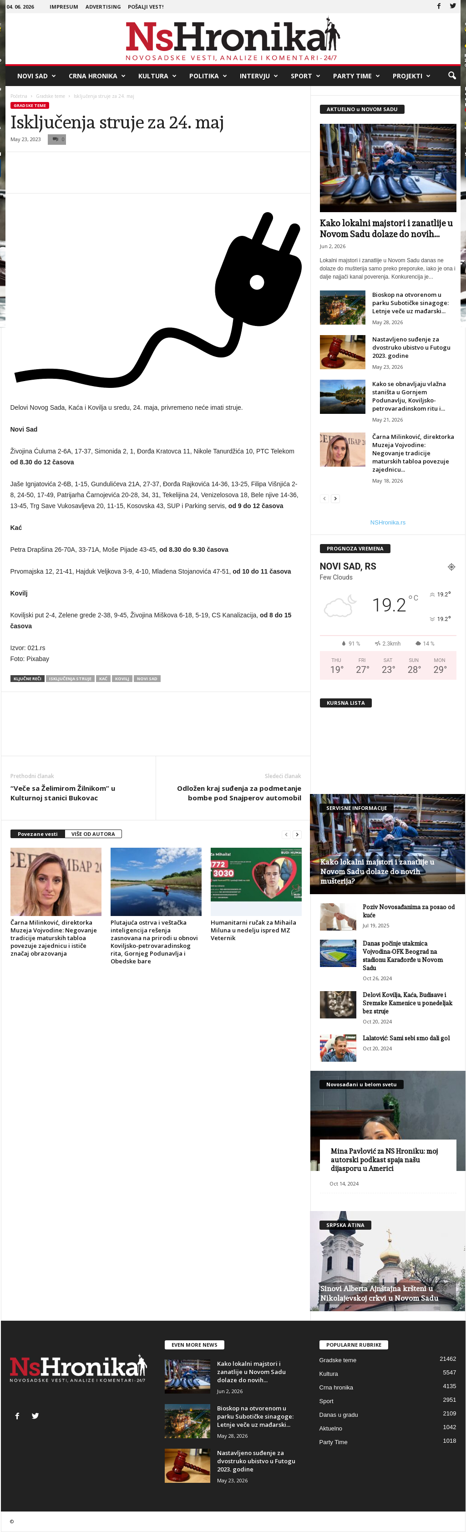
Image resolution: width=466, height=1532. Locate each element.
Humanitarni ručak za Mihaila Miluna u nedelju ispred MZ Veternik (253, 930)
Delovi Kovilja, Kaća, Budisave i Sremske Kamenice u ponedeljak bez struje (407, 1003)
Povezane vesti (38, 833)
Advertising (103, 6)
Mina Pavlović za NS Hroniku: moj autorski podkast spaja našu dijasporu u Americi (384, 1160)
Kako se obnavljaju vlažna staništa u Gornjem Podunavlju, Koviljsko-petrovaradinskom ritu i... (409, 396)
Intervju (259, 76)
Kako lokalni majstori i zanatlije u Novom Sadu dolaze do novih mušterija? (377, 872)
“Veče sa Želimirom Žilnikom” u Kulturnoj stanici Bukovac (62, 793)
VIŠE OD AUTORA (93, 833)
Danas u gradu (338, 1414)
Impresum (64, 6)
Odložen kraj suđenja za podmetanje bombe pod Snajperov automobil (239, 793)
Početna (18, 96)
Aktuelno (331, 1428)
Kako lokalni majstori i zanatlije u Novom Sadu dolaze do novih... (251, 1371)
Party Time (356, 76)
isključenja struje (70, 679)
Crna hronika (97, 76)
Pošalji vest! (145, 6)
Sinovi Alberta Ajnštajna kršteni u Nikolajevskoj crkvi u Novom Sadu (379, 1293)
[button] (452, 76)
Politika (208, 76)
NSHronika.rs (387, 522)
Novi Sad (36, 76)
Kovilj (122, 679)
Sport (305, 76)
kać (103, 679)
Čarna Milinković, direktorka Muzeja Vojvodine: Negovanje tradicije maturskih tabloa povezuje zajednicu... (413, 453)
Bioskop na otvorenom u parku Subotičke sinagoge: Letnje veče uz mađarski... (410, 302)
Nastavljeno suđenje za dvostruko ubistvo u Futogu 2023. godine (411, 347)
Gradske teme (50, 96)
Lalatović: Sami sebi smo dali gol (406, 1038)
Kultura (157, 76)
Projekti (412, 76)
